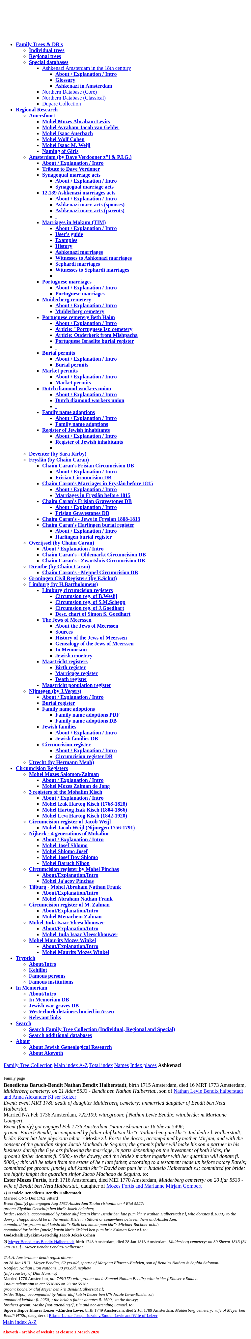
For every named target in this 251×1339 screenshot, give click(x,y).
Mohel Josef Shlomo (65, 845)
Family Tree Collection (28, 1065)
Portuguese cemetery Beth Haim (78, 317)
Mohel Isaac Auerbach (67, 133)
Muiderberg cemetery (66, 299)
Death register (71, 679)
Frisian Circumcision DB (83, 477)
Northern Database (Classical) (74, 98)
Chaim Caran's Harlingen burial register (88, 525)
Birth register (70, 667)
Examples (66, 240)
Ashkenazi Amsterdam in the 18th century (86, 68)
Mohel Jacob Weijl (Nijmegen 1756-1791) (88, 827)
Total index (101, 1065)
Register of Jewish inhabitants (76, 430)
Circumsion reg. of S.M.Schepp (90, 602)
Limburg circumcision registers (77, 590)
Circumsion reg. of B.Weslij (86, 596)
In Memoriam (71, 649)
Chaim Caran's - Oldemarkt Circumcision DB (94, 554)
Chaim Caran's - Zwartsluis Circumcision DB (93, 560)
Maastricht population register (76, 685)
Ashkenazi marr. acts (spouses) (90, 204)
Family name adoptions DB (86, 721)
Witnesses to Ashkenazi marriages (93, 258)
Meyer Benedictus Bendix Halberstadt (41, 1241)
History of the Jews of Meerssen (91, 637)
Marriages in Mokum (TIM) (74, 222)
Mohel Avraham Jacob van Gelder (80, 127)
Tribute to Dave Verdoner (71, 169)
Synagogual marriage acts (71, 175)
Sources (64, 632)
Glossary (65, 80)
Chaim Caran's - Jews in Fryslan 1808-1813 (91, 519)
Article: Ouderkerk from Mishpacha (96, 335)
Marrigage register (76, 673)
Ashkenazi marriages (79, 252)
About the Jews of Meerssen (86, 626)
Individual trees (47, 50)
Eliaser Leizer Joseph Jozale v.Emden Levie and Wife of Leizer (103, 1315)
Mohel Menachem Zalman (71, 916)
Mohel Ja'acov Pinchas (68, 881)
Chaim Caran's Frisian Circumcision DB (88, 465)
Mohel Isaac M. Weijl (66, 145)
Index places (143, 1065)
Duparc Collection (61, 103)
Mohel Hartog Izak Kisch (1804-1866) (84, 810)
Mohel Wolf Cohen (63, 139)
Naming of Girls (60, 151)
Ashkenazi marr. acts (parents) (90, 210)
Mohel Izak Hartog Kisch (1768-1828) (84, 804)
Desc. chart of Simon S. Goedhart (92, 614)
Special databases (49, 62)
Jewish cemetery (73, 655)
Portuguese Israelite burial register (94, 341)
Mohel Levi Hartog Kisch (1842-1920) (84, 815)
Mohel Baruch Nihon (66, 863)
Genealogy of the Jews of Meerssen (94, 643)
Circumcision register (66, 744)
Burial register (58, 703)
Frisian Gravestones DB (82, 513)
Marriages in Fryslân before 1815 (92, 495)
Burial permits (58, 353)
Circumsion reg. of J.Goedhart (89, 608)
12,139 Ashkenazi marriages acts (78, 192)
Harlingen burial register (83, 537)
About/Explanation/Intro (70, 875)
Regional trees (45, 56)
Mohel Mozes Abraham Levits (76, 121)
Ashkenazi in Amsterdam (83, 86)
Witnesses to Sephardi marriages (92, 270)
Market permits (60, 370)
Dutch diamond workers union (76, 388)
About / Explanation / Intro (86, 74)
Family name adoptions (68, 412)
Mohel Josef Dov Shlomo (70, 857)
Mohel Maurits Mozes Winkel (75, 952)
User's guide (69, 234)
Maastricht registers (65, 661)
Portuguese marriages (67, 281)
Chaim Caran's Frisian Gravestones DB (87, 501)
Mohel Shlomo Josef (65, 851)
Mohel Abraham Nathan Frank (77, 899)
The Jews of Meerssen (67, 620)
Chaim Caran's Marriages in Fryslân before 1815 (97, 483)
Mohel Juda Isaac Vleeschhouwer (80, 934)
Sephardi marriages (77, 264)
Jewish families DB (76, 738)
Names (121, 1065)
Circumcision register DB (83, 756)
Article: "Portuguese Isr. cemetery (93, 329)
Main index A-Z (71, 1065)
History (63, 246)
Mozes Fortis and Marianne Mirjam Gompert (154, 1186)
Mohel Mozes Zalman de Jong (76, 786)
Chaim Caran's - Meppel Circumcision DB (90, 572)
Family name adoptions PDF (87, 715)
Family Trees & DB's (39, 44)
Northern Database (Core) (69, 92)
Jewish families (59, 726)
